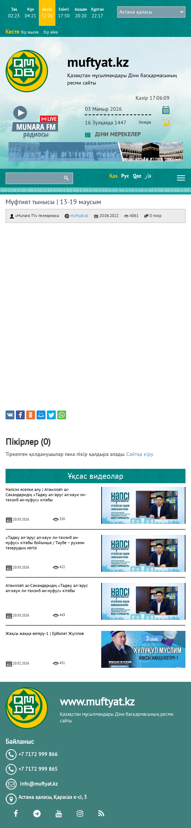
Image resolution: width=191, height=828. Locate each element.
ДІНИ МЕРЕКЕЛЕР (113, 134)
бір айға (51, 32)
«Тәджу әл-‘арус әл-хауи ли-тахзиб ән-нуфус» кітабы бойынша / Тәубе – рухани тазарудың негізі (45, 542)
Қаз (112, 175)
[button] (35, 107)
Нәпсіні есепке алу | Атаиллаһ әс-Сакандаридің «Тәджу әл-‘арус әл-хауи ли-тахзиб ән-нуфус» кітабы (46, 494)
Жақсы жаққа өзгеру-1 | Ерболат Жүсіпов (45, 633)
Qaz (136, 175)
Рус (124, 175)
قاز (148, 175)
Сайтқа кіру (139, 454)
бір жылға (29, 32)
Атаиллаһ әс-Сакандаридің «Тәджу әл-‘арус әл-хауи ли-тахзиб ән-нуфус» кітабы (47, 588)
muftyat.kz (76, 215)
